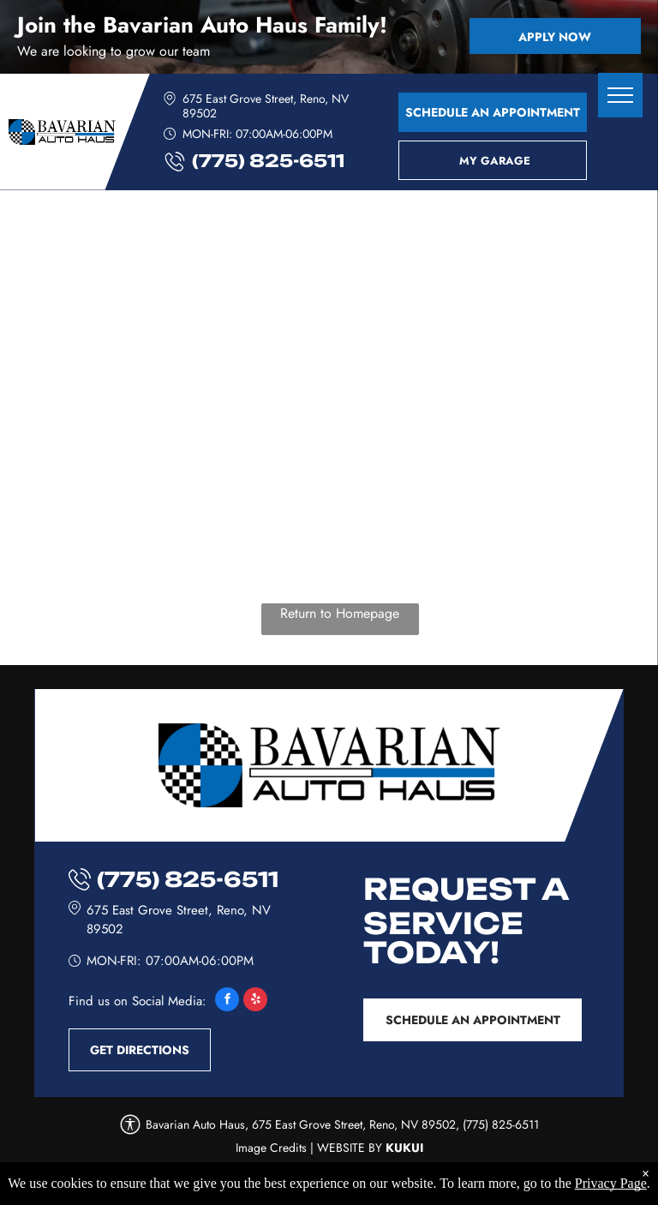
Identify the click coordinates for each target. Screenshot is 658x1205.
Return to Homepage (339, 613)
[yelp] (255, 1001)
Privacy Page (611, 1185)
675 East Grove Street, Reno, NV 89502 (265, 106)
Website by (349, 1147)
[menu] (620, 95)
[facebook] (227, 1001)
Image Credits (271, 1147)
